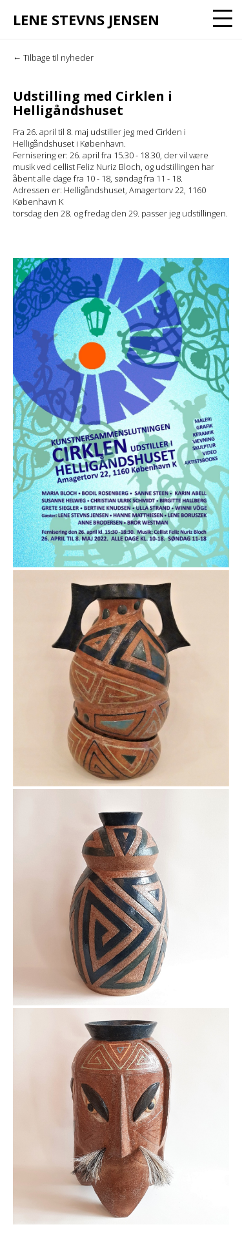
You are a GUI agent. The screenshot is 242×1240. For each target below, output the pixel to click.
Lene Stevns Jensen (86, 19)
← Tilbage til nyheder (53, 57)
